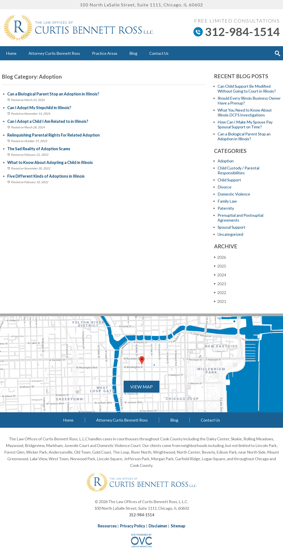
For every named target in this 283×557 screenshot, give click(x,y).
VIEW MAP (141, 386)
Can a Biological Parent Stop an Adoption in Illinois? (53, 93)
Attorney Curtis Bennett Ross (54, 53)
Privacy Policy (132, 525)
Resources (107, 525)
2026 (220, 257)
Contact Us (158, 53)
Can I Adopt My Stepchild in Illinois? (39, 107)
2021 (220, 301)
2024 (220, 275)
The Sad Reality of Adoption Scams (38, 148)
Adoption (226, 160)
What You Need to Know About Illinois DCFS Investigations (245, 112)
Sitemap (178, 525)
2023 (220, 283)
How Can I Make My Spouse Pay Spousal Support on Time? (245, 124)
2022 (220, 292)
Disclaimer (158, 525)
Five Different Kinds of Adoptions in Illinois (46, 176)
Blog (133, 53)
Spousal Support (231, 227)
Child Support (229, 179)
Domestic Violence (234, 194)
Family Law (227, 201)
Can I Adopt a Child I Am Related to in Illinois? (47, 121)
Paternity (226, 208)
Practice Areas (104, 53)
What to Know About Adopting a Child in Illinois (50, 162)
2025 (220, 266)
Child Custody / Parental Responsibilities (238, 170)
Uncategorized (230, 234)
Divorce (224, 186)
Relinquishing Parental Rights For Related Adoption (53, 135)
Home (11, 53)
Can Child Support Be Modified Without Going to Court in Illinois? (247, 88)
